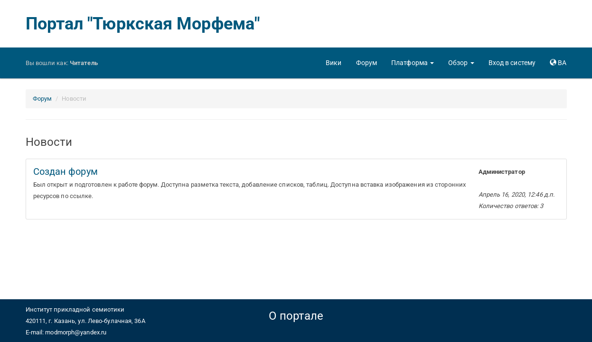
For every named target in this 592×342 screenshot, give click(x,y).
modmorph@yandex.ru (75, 332)
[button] (412, 63)
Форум (42, 98)
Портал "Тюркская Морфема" (143, 24)
